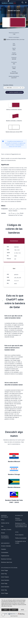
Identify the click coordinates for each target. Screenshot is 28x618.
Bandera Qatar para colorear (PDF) (14, 131)
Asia (2, 526)
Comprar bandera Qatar (15, 92)
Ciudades (3, 549)
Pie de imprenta (19, 534)
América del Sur (5, 523)
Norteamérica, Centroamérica (5, 536)
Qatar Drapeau (5, 577)
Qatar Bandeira (5, 586)
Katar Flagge (4, 570)
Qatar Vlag (4, 590)
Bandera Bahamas (14, 487)
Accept (14, 609)
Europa (3, 533)
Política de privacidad (20, 538)
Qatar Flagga (4, 593)
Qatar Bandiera (5, 580)
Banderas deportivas (6, 562)
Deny (5, 609)
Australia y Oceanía (6, 529)
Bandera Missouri (14, 461)
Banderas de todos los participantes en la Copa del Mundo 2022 (21, 525)
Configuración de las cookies (20, 542)
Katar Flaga (4, 583)
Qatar (14, 45)
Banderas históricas (6, 559)
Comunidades (4, 552)
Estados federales (6, 546)
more (22, 609)
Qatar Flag (4, 573)
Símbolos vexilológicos (18, 519)
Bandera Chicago (14, 474)
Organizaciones (5, 555)
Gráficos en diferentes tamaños (14, 109)
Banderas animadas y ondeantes (14, 120)
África (2, 519)
